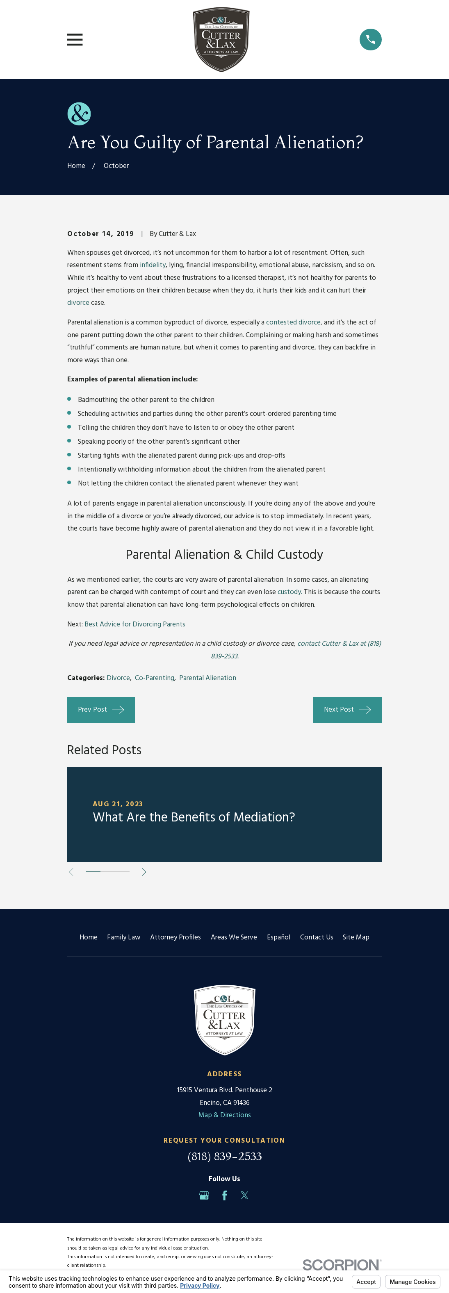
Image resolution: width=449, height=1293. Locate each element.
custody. (290, 592)
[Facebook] (225, 1195)
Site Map (356, 937)
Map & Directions (224, 1115)
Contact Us (316, 937)
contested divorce (293, 322)
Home (89, 937)
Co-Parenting (154, 678)
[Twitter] (245, 1195)
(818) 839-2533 (224, 1156)
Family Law (123, 937)
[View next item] (147, 872)
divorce (78, 303)
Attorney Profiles (175, 937)
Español (278, 937)
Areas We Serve (234, 937)
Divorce (118, 678)
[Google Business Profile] (204, 1195)
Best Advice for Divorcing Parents (134, 624)
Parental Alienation (207, 678)
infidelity (153, 265)
